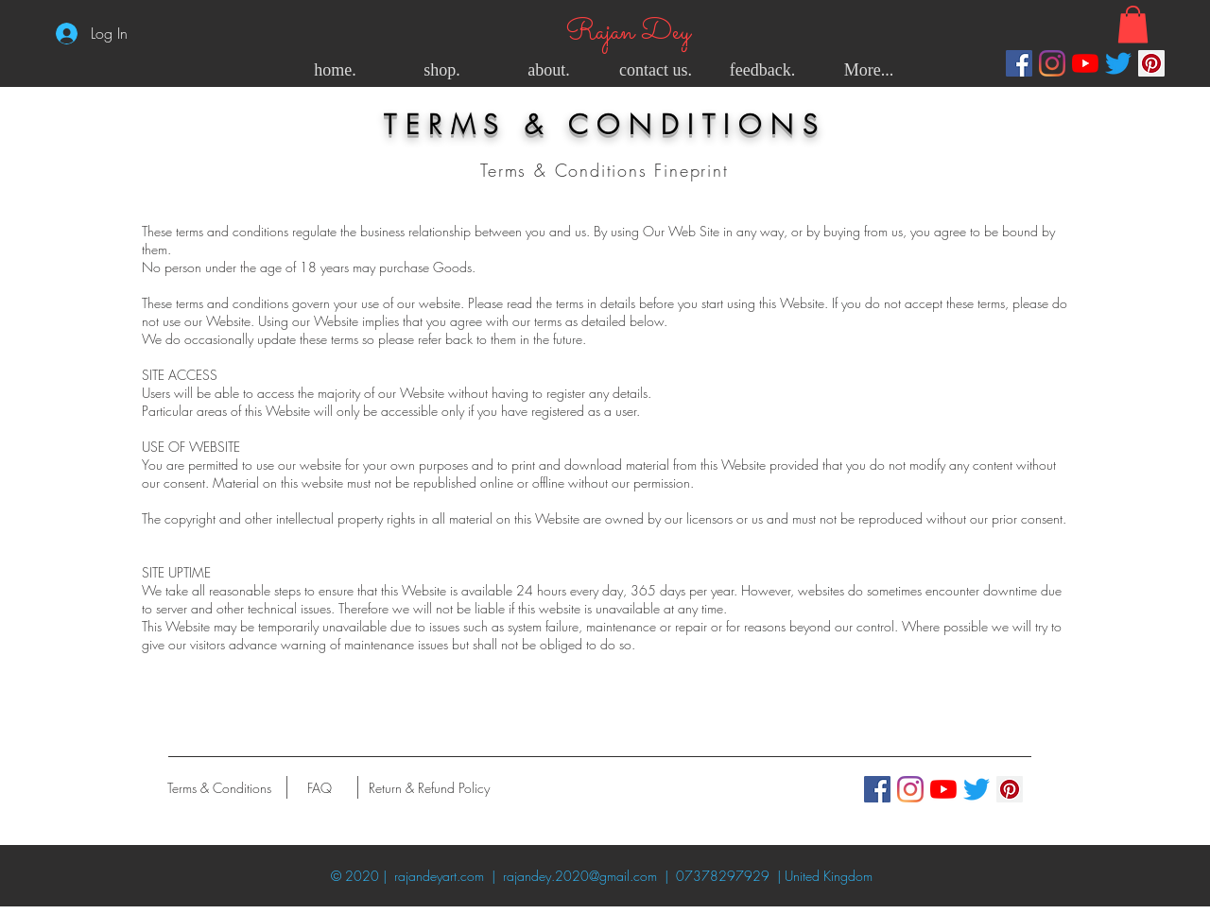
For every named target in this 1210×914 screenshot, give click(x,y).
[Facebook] (1019, 63)
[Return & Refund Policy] (429, 787)
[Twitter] (1118, 63)
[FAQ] (319, 787)
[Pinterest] (1151, 63)
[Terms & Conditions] (218, 787)
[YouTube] (1085, 63)
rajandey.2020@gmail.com (580, 876)
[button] (1133, 24)
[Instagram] (1052, 63)
